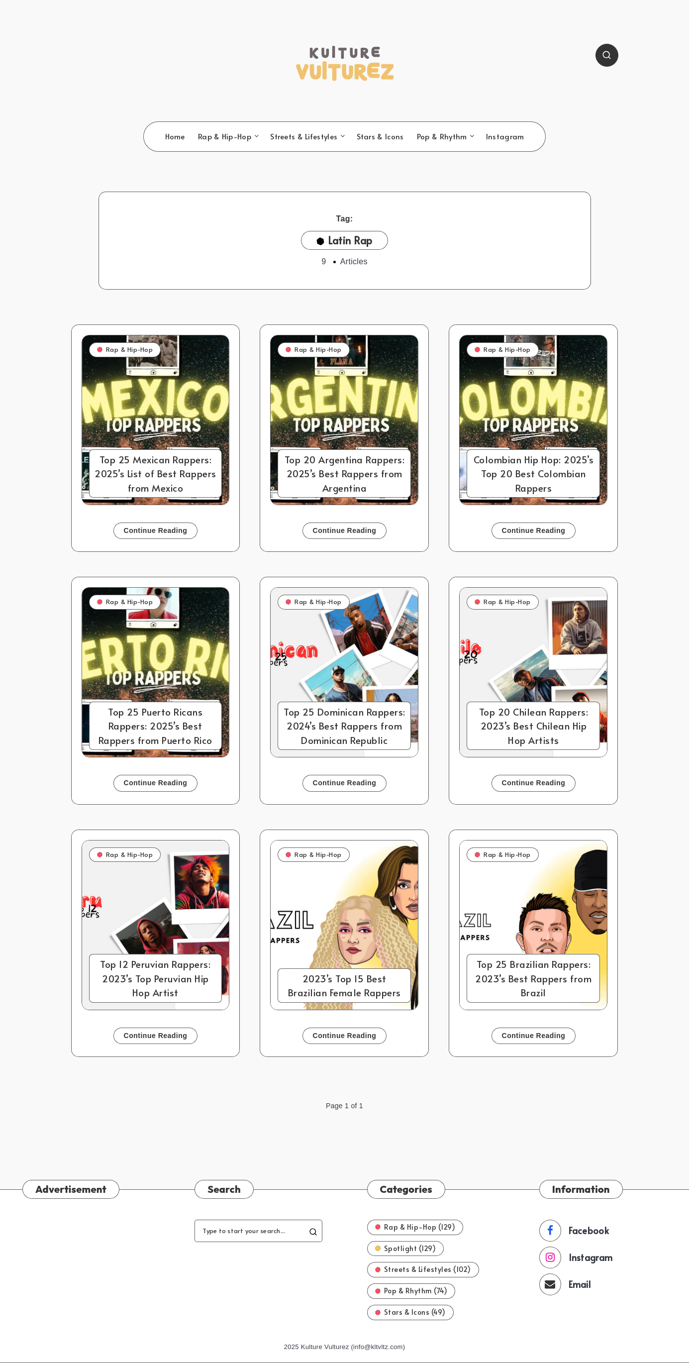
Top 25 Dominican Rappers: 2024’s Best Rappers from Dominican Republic (344, 725)
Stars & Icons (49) (410, 1312)
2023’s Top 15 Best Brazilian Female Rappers (344, 985)
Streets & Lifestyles (303, 136)
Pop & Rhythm (442, 136)
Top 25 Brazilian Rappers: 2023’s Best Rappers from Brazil (533, 978)
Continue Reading (156, 530)
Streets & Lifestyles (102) (423, 1269)
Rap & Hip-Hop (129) (415, 1227)
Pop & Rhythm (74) (411, 1290)
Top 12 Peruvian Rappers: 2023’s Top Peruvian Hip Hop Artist (155, 978)
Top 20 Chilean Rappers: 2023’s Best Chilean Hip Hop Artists (534, 725)
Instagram (505, 136)
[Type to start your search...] (258, 1231)
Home (175, 136)
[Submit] (313, 1231)
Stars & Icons (380, 136)
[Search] (606, 55)
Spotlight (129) (405, 1248)
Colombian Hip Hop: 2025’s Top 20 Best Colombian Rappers (534, 473)
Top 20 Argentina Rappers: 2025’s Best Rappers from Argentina (345, 473)
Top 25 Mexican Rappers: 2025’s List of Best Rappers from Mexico (155, 473)
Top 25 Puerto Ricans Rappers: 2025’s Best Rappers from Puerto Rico (155, 725)
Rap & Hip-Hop (224, 136)
